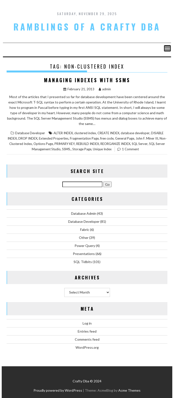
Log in (87, 323)
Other (83, 237)
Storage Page (81, 149)
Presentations (84, 254)
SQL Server (140, 144)
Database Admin (83, 213)
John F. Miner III (147, 138)
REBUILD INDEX (87, 144)
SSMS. (66, 149)
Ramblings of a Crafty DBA (87, 26)
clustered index (85, 133)
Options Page (43, 144)
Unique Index (102, 149)
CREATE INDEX (108, 133)
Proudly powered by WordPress (57, 390)
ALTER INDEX (63, 133)
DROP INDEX (27, 138)
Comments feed (87, 339)
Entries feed (87, 331)
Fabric (84, 229)
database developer (135, 133)
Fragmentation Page (84, 138)
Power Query (85, 246)
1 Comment (130, 149)
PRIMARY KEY (64, 144)
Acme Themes (129, 390)
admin (105, 89)
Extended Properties (53, 138)
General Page (124, 138)
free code (107, 138)
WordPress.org (87, 347)
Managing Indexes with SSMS (87, 80)
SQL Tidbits (83, 262)
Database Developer (30, 133)
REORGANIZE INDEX (115, 144)
